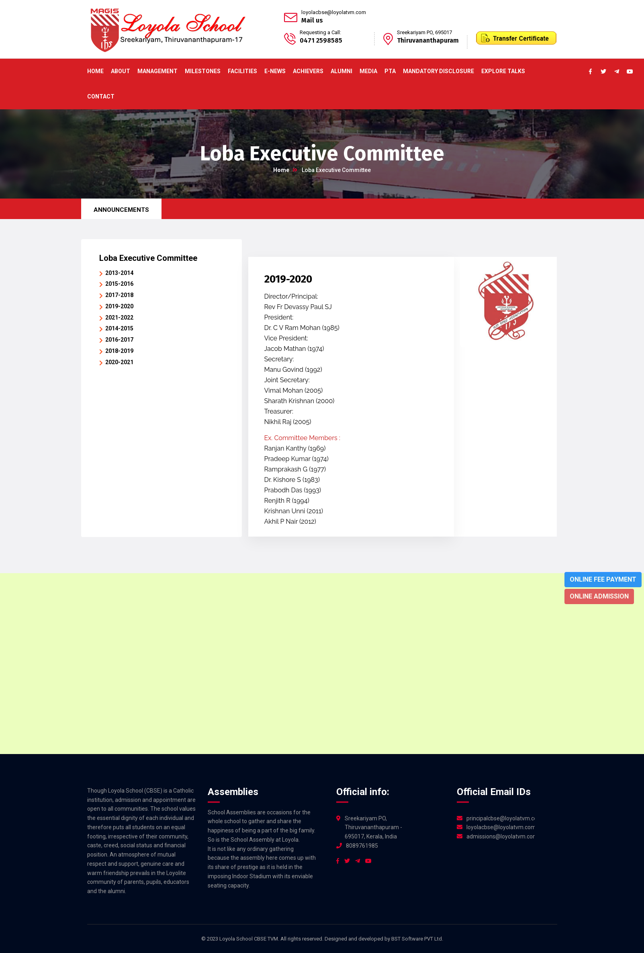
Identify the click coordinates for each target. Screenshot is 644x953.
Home (95, 71)
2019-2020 (119, 306)
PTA (390, 71)
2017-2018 (119, 295)
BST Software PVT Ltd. (417, 939)
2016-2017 (119, 339)
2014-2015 (119, 328)
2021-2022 (119, 317)
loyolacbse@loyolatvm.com (333, 12)
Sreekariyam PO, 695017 (424, 32)
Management (157, 71)
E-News (275, 71)
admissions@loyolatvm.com (500, 836)
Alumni (341, 71)
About (120, 71)
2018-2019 (119, 351)
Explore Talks (503, 71)
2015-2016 (119, 284)
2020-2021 (119, 362)
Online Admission (599, 596)
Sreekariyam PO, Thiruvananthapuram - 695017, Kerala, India (373, 827)
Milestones (203, 71)
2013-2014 (119, 273)
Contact (100, 96)
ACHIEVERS (308, 71)
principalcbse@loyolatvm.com (500, 818)
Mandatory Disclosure (438, 71)
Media (368, 71)
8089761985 (362, 845)
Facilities (242, 71)
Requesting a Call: (320, 32)
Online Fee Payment (603, 579)
